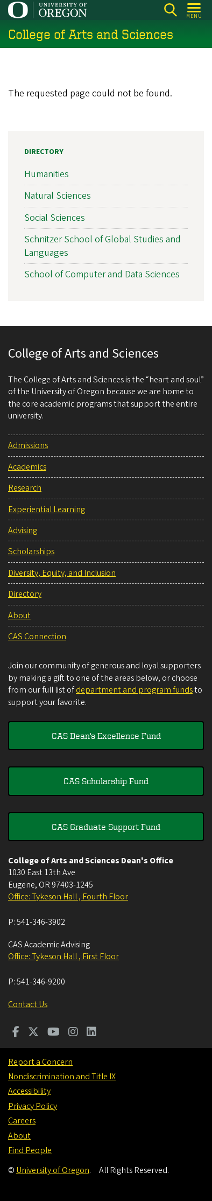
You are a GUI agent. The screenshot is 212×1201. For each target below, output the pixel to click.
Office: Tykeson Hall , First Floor (63, 956)
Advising (22, 530)
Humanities (46, 174)
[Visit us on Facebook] (16, 1033)
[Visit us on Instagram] (73, 1033)
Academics (27, 467)
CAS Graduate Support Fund (106, 827)
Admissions (28, 445)
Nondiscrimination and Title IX (62, 1077)
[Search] (170, 10)
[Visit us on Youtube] (53, 1033)
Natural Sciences (57, 196)
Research (24, 488)
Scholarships (31, 551)
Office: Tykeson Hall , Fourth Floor (68, 897)
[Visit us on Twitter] (33, 1033)
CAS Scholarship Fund (106, 781)
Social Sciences (54, 218)
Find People (30, 1150)
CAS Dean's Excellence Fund (106, 736)
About (19, 616)
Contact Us (27, 1004)
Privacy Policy (32, 1106)
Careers (22, 1121)
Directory (43, 151)
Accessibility (29, 1091)
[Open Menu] (194, 10)
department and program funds (134, 690)
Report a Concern (40, 1062)
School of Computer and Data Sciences (102, 274)
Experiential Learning (46, 509)
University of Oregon (52, 1170)
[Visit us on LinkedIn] (91, 1033)
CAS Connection (37, 637)
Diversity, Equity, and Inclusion (62, 573)
